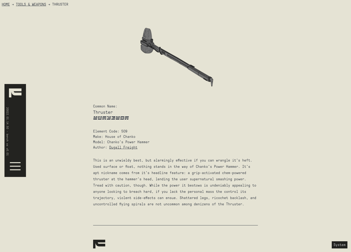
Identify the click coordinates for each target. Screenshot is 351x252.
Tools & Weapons (31, 4)
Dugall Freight (123, 147)
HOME (6, 4)
